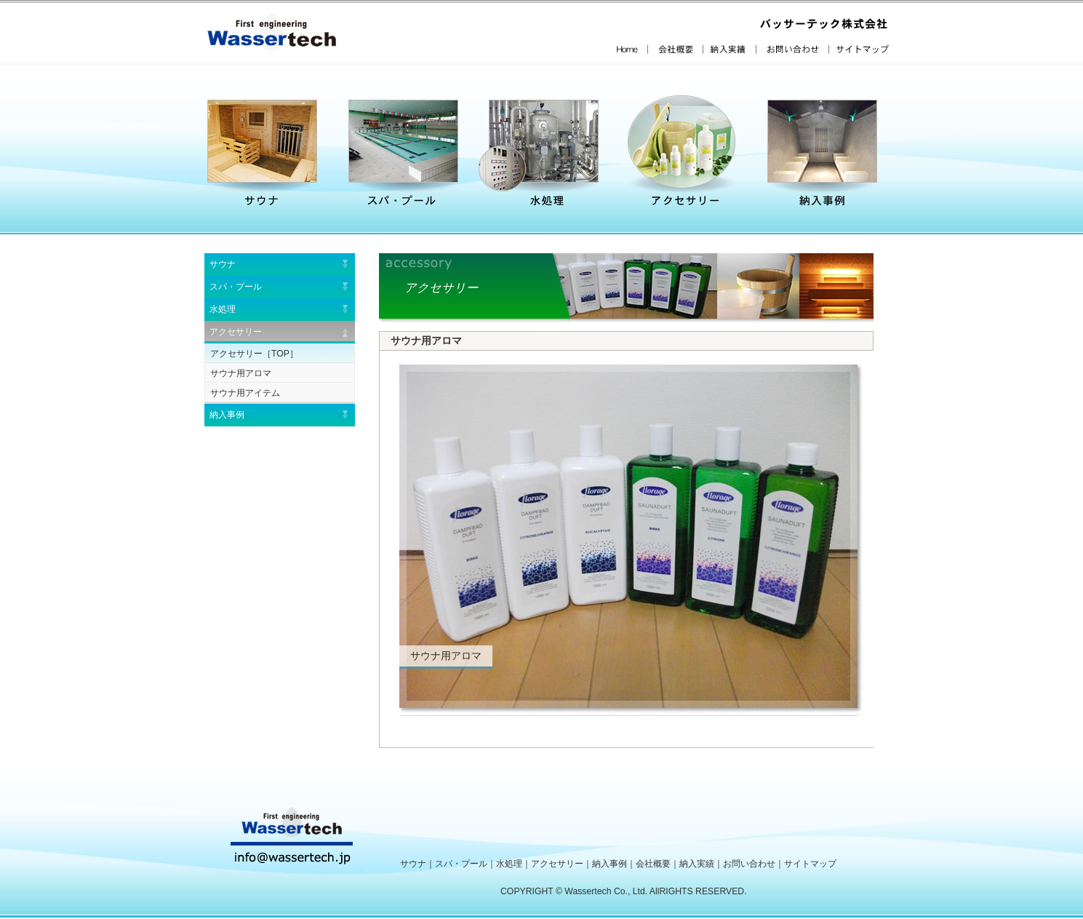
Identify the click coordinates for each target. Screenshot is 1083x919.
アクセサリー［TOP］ (254, 354)
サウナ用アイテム (245, 393)
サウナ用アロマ (240, 373)
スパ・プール (461, 864)
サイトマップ (810, 864)
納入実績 (696, 864)
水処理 (509, 864)
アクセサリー (557, 864)
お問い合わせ (749, 864)
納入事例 (609, 864)
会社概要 (653, 864)
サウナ (408, 864)
